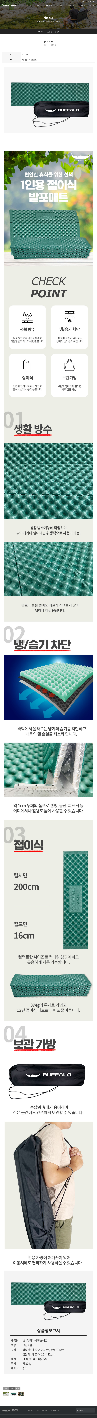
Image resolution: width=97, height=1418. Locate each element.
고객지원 (82, 6)
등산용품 (49, 32)
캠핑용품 (40, 32)
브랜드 (39, 6)
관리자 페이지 (55, 1410)
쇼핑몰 (92, 6)
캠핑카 (57, 32)
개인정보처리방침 (42, 1410)
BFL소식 (49, 6)
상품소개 (71, 6)
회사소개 (28, 6)
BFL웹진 (60, 6)
